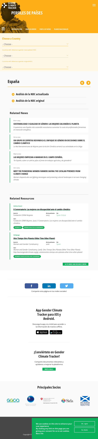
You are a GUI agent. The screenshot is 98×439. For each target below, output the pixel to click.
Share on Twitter (66, 285)
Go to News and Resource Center (75, 264)
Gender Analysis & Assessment (33, 227)
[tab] (49, 94)
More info (39, 434)
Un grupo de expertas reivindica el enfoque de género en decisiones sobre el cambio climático (49, 142)
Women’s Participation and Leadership (27, 256)
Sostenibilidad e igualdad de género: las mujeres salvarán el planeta (46, 123)
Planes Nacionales (61, 29)
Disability (18, 227)
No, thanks (84, 431)
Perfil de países (45, 29)
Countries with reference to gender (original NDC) (7, 61)
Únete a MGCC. (49, 369)
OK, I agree (84, 424)
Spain (59, 215)
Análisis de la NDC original (30, 101)
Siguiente (88, 83)
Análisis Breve (30, 29)
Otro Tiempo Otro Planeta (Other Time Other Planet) (34, 238)
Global (63, 215)
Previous (82, 83)
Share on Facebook (31, 285)
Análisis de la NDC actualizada (32, 94)
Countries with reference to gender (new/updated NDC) (7, 50)
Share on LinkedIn (49, 285)
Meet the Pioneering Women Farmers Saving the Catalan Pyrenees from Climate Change (46, 172)
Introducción (16, 29)
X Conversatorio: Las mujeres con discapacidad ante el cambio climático (41, 209)
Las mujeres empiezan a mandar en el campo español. (38, 157)
